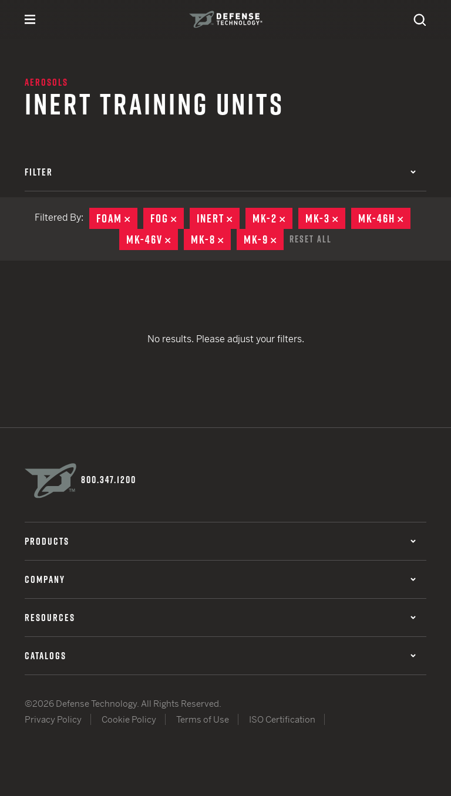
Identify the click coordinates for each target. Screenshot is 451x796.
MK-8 (211, 239)
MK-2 (272, 218)
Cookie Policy (129, 719)
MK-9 (264, 239)
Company (220, 579)
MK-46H (384, 218)
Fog (167, 218)
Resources (220, 618)
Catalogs (220, 656)
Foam (116, 218)
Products (220, 541)
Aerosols (46, 82)
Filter (220, 172)
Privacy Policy (53, 719)
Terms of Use (202, 719)
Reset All (311, 238)
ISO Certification (282, 719)
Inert (218, 218)
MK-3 (325, 218)
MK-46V (152, 239)
